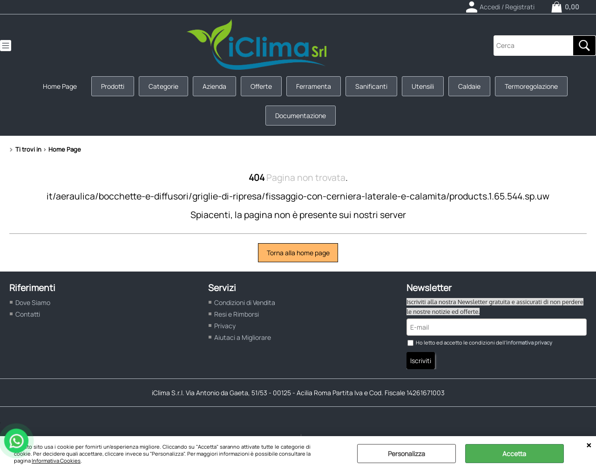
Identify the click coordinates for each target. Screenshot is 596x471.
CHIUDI (588, 445)
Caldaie (469, 86)
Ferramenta (313, 86)
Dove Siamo (32, 302)
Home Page (60, 86)
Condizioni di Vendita (244, 302)
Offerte (261, 86)
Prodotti (112, 86)
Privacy (225, 325)
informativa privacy (529, 342)
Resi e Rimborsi (236, 314)
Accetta (514, 453)
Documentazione (300, 115)
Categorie (163, 86)
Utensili (423, 86)
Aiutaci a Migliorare (242, 337)
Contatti (27, 314)
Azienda (214, 86)
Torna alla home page (298, 252)
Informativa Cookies (56, 460)
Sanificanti (371, 86)
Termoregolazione (531, 86)
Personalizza (406, 453)
